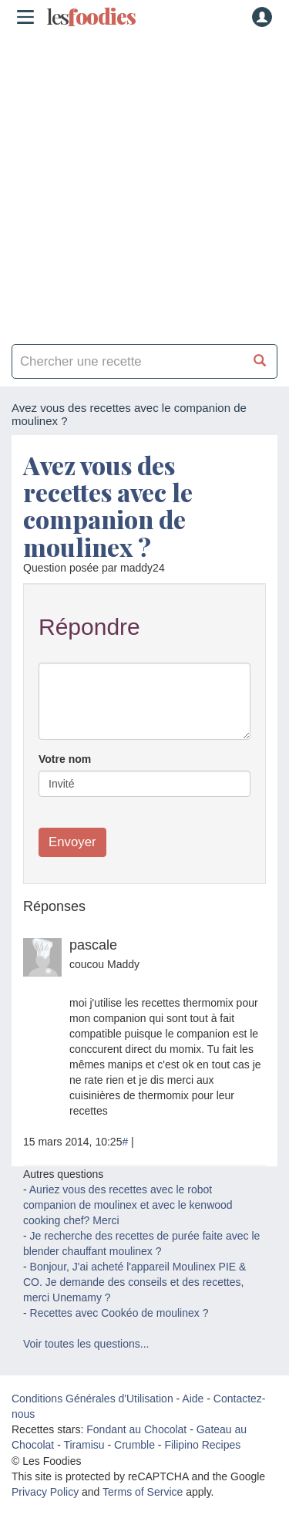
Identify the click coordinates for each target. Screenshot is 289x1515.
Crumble (134, 1445)
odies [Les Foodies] (91, 17)
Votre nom (65, 759)
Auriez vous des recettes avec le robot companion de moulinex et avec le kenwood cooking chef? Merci (128, 1205)
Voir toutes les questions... (86, 1344)
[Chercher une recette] (260, 361)
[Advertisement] (144, 183)
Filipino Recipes (202, 1445)
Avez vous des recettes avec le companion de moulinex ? (108, 505)
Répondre (89, 626)
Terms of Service (142, 1492)
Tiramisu (83, 1445)
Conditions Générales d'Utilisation (92, 1398)
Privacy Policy (45, 1492)
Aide (192, 1398)
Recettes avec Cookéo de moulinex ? (119, 1313)
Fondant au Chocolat (136, 1429)
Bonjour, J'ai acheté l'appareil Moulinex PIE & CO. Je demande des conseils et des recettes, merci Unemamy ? (134, 1282)
